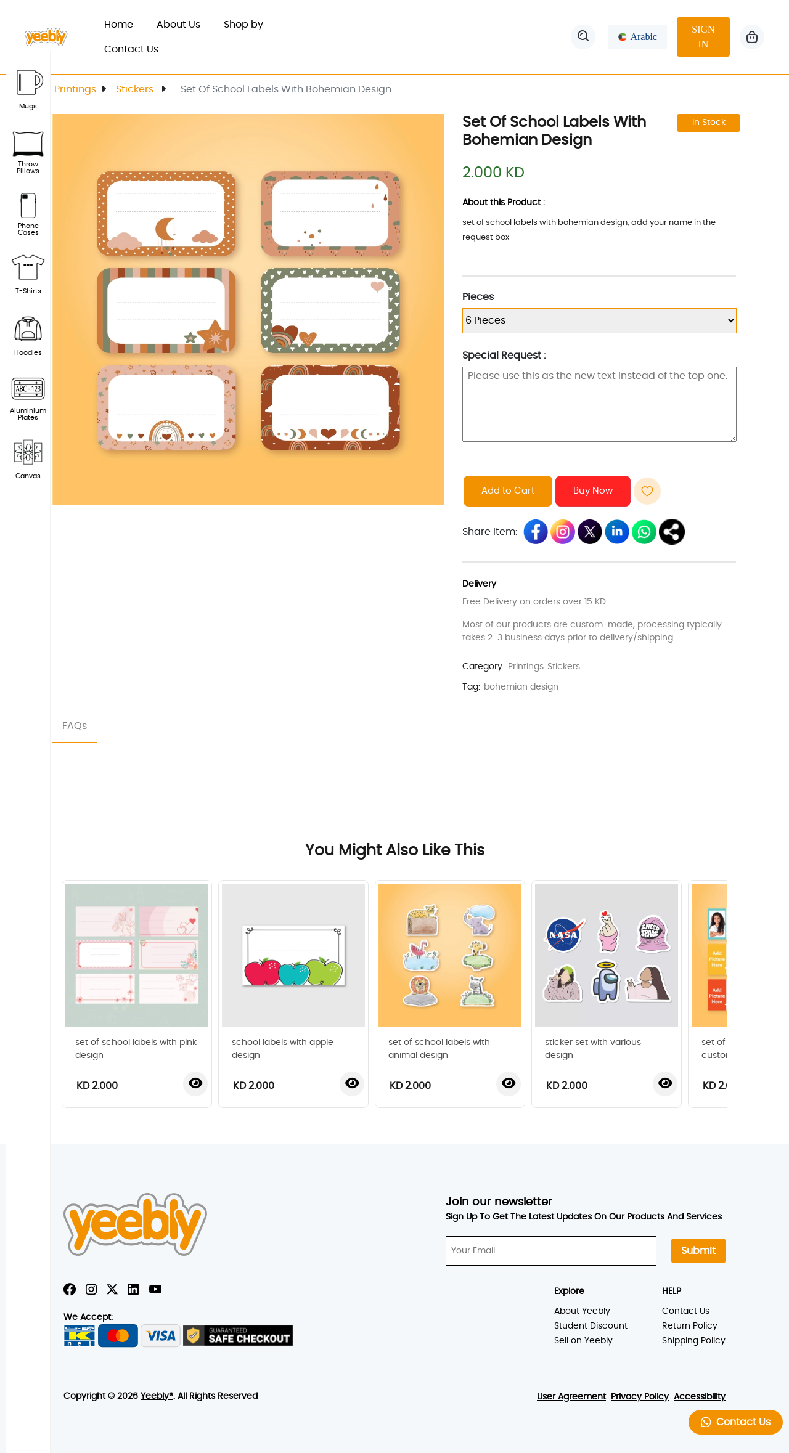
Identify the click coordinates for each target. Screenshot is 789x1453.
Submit (698, 1251)
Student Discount (591, 1326)
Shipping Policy (694, 1341)
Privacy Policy (640, 1397)
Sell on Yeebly (583, 1341)
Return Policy (689, 1326)
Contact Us (131, 49)
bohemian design (521, 687)
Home (124, 23)
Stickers (136, 89)
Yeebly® (157, 1396)
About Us (178, 25)
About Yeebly (582, 1311)
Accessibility (700, 1397)
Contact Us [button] (736, 1422)
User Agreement (571, 1397)
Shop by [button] (250, 25)
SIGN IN (703, 36)
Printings (75, 89)
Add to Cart (507, 490)
